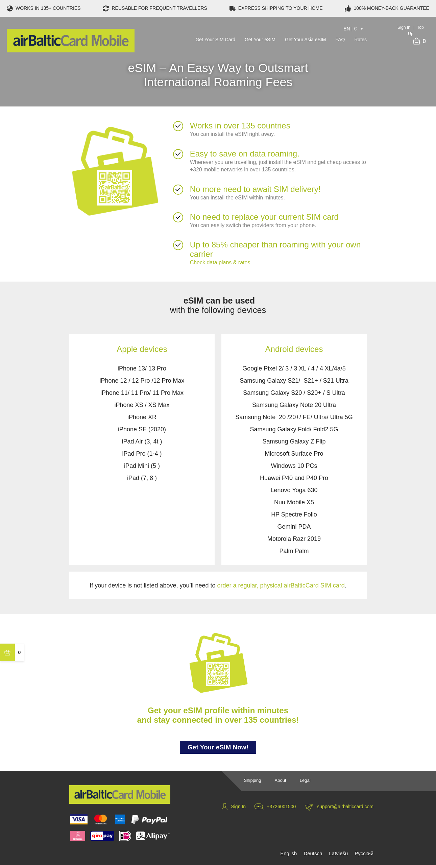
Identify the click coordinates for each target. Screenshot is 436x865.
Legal (305, 780)
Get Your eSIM (260, 39)
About (280, 780)
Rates (360, 39)
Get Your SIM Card (215, 39)
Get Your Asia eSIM (305, 39)
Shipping (252, 780)
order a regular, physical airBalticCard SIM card (281, 585)
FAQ (340, 39)
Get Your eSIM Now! (217, 748)
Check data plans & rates (220, 262)
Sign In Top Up (410, 30)
